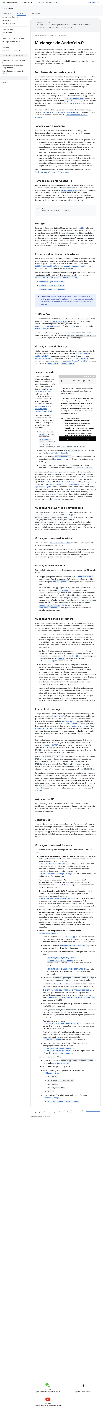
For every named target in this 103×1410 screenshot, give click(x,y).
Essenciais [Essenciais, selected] (26, 2)
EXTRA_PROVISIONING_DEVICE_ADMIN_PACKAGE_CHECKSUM (67, 990)
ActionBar (54, 494)
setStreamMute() (82, 358)
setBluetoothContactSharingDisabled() (55, 874)
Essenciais (53, 35)
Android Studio (93, 2)
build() (72, 326)
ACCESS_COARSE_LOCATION (67, 278)
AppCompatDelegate (43, 487)
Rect (59, 459)
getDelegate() (87, 482)
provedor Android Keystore (60, 543)
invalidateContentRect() (83, 468)
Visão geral (6, 13)
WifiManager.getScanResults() (52, 282)
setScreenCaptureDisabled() (63, 984)
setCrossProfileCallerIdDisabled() (54, 864)
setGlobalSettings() (52, 1073)
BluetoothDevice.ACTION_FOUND (52, 285)
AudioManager (81, 353)
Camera (42, 656)
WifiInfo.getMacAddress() (46, 266)
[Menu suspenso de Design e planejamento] (57, 2)
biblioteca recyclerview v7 (44, 729)
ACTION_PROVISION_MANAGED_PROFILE (58, 1048)
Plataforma (7, 8)
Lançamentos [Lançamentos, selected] (21, 13)
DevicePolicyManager (48, 933)
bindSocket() (61, 605)
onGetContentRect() (63, 457)
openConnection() (46, 605)
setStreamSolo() (42, 356)
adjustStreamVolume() (76, 361)
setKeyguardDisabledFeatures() (73, 945)
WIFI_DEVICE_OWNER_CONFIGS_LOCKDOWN (54, 898)
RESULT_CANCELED (66, 1053)
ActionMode (44, 439)
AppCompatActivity (66, 482)
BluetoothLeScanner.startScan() (52, 289)
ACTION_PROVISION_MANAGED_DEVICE (58, 1051)
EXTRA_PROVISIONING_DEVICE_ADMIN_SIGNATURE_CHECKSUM (72, 997)
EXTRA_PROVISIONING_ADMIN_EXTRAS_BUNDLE (61, 1023)
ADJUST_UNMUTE (68, 363)
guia (40, 790)
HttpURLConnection (69, 190)
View (49, 432)
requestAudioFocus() (43, 358)
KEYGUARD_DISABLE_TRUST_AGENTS (61, 958)
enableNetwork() (64, 590)
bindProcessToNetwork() (49, 608)
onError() (74, 656)
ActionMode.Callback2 (58, 453)
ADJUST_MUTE (53, 363)
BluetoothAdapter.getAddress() (73, 266)
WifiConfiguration (86, 577)
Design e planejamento (46, 2)
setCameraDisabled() (66, 937)
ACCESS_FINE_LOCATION (44, 278)
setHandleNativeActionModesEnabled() (66, 484)
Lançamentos (63, 35)
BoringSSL (80, 228)
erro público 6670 (49, 745)
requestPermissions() (74, 101)
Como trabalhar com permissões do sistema (58, 112)
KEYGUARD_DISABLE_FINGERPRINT (60, 960)
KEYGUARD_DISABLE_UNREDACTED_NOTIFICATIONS (66, 969)
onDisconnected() (46, 661)
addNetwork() (64, 885)
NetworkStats (62, 1063)
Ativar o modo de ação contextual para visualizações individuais (43, 408)
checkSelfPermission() (74, 98)
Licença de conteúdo (93, 1111)
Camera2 (61, 658)
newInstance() (59, 716)
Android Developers (41, 35)
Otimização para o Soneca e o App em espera (52, 172)
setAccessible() (73, 724)
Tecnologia (36, 13)
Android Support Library (60, 472)
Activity (43, 434)
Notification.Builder (58, 321)
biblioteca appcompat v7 (81, 726)
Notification (40, 329)
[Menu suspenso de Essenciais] (32, 2)
